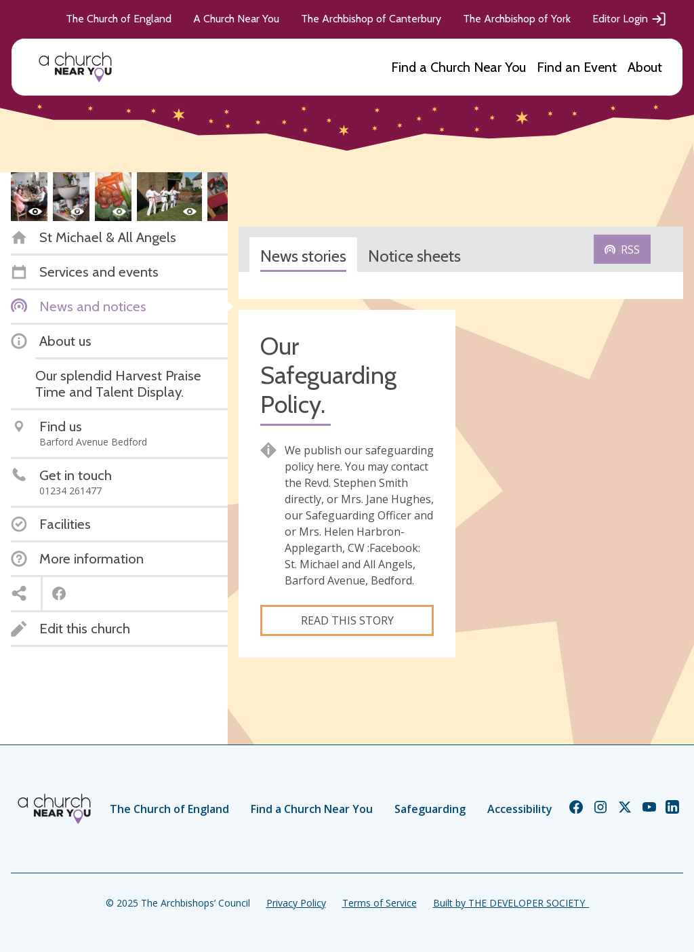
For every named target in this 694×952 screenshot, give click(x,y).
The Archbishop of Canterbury (371, 18)
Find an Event (577, 67)
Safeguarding (430, 808)
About (645, 67)
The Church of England (118, 18)
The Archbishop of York (517, 18)
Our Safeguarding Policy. (328, 375)
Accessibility (519, 808)
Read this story (347, 620)
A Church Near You (236, 18)
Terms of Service (379, 902)
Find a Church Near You (458, 67)
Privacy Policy (296, 902)
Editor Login (629, 19)
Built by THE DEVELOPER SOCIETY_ (511, 902)
